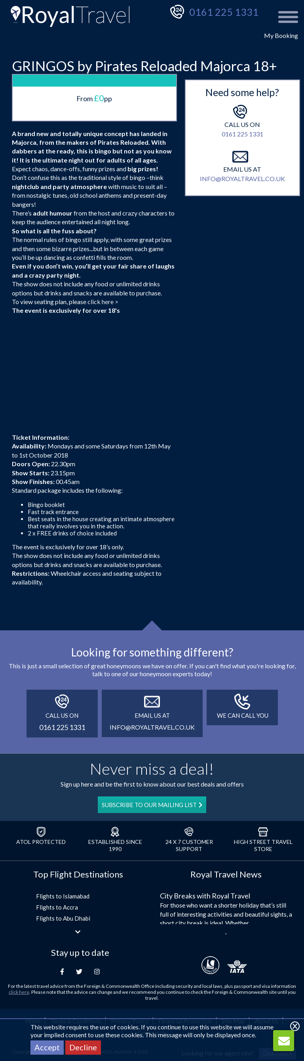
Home (33, 966)
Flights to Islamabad (62, 841)
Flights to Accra (57, 852)
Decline (83, 1047)
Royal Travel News (226, 819)
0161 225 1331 (223, 12)
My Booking (281, 35)
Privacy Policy (130, 966)
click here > (102, 246)
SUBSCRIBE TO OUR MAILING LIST (152, 749)
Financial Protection (185, 966)
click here (19, 937)
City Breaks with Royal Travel (205, 840)
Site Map (233, 966)
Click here (277, 998)
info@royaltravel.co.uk (242, 234)
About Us (267, 966)
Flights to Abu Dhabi (63, 863)
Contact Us (152, 978)
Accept (47, 1047)
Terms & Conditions (75, 966)
